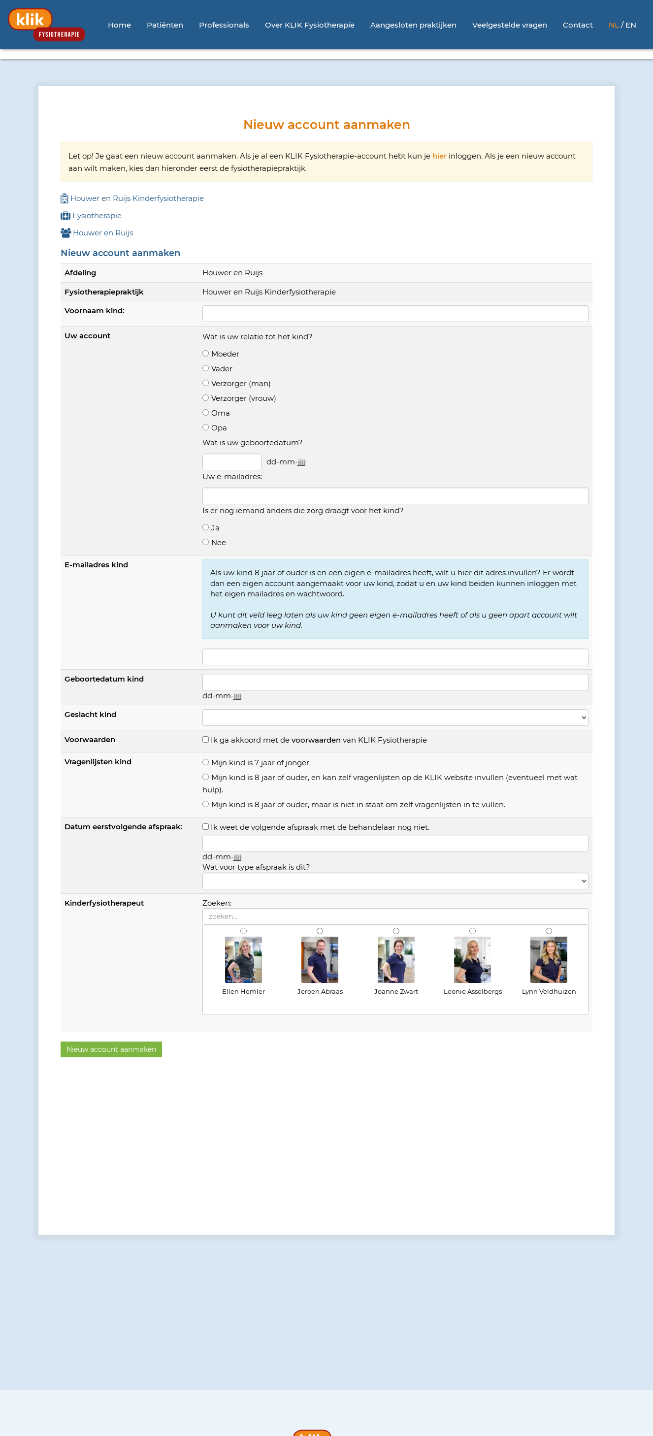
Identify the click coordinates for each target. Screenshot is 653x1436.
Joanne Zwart (396, 966)
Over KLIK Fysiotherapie (310, 25)
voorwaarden (316, 740)
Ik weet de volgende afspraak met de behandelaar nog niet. (320, 827)
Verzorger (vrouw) (243, 398)
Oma (220, 413)
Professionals (224, 25)
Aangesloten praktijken (413, 25)
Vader (221, 368)
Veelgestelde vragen (509, 25)
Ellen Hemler (243, 966)
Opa (219, 427)
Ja (215, 527)
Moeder (225, 354)
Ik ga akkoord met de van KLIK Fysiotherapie (319, 740)
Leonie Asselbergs (473, 966)
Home (119, 25)
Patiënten (165, 25)
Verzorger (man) (241, 383)
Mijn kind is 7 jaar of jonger (260, 762)
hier (439, 156)
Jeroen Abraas (320, 966)
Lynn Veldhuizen (549, 966)
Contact (578, 25)
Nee (218, 542)
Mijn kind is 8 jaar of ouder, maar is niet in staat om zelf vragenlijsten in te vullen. (358, 804)
